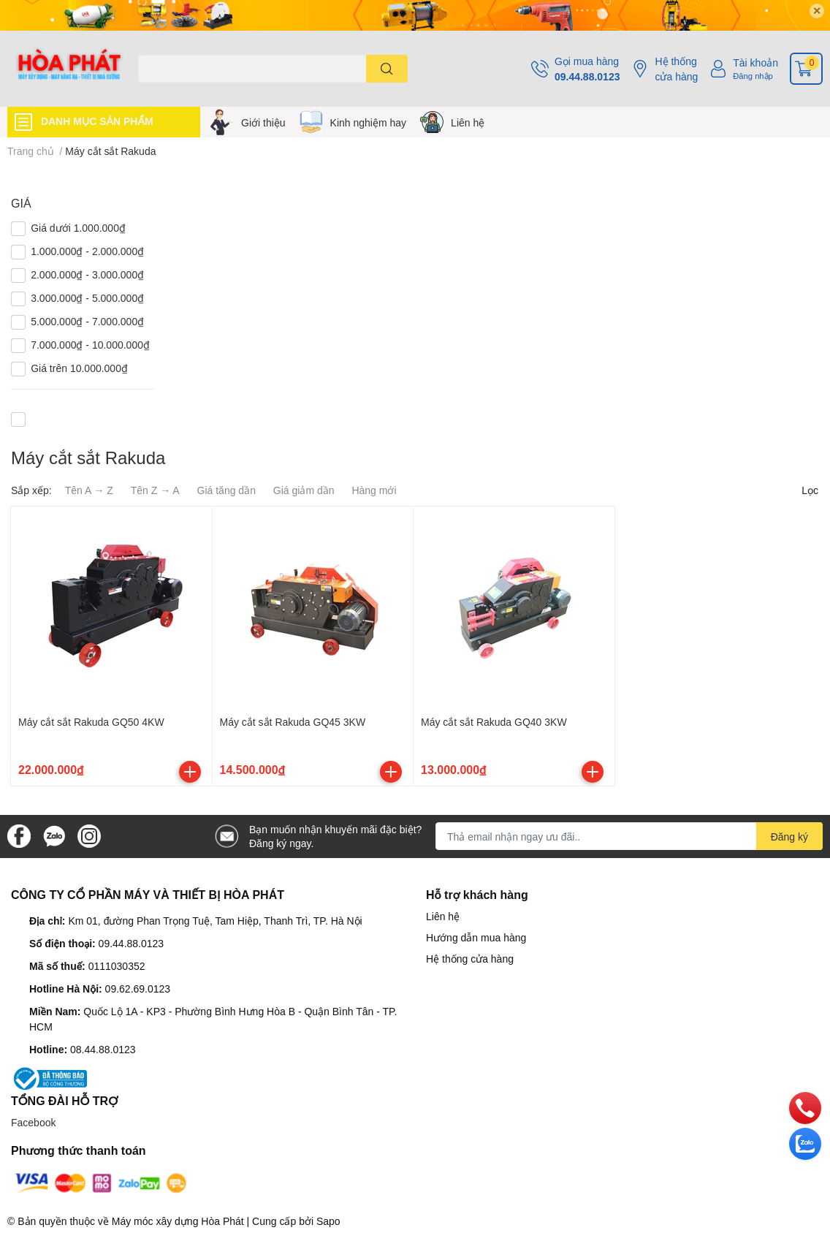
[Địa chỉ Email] (629, 836)
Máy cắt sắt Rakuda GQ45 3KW (293, 722)
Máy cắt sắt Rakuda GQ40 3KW (494, 722)
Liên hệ (467, 122)
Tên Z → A (155, 490)
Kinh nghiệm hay (368, 122)
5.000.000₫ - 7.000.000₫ (87, 321)
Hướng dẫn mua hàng (476, 937)
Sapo (328, 1221)
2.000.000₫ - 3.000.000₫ (87, 274)
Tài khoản (755, 62)
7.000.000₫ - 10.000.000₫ (90, 344)
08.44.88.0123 (103, 1049)
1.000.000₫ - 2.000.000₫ (87, 251)
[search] (387, 69)
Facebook (33, 1122)
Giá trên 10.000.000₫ (79, 368)
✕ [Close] (816, 10)
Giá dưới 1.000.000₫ (78, 227)
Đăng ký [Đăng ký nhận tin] (789, 836)
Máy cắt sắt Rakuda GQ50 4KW (91, 722)
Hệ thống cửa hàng (676, 69)
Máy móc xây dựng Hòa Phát (178, 1221)
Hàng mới (373, 490)
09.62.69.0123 (138, 988)
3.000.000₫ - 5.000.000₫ (87, 298)
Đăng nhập (753, 75)
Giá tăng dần (226, 490)
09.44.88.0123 (587, 76)
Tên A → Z (89, 490)
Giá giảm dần (304, 490)
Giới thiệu (263, 122)
